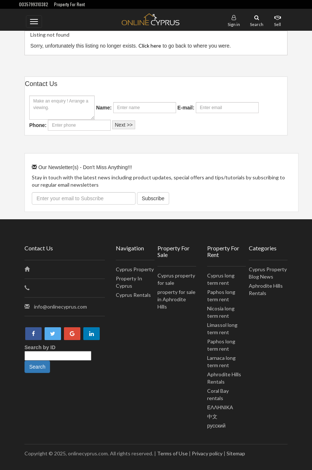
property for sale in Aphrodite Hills (176, 299)
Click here (149, 45)
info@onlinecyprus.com (60, 306)
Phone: (37, 125)
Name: (104, 108)
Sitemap (236, 453)
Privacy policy (207, 453)
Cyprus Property (135, 269)
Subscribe (153, 198)
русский (216, 425)
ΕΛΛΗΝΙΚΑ (220, 407)
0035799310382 (33, 4)
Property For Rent (69, 4)
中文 (212, 416)
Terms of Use (172, 453)
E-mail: (185, 108)
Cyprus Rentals (133, 295)
